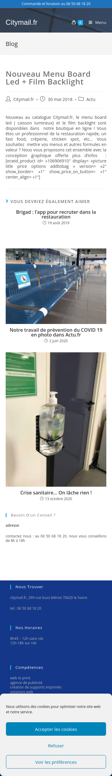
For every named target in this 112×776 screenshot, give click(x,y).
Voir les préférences (56, 762)
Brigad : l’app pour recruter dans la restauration (56, 214)
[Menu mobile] (95, 22)
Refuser (56, 746)
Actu (90, 99)
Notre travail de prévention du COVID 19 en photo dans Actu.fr (56, 332)
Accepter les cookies (56, 729)
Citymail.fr (22, 22)
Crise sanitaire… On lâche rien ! (56, 492)
